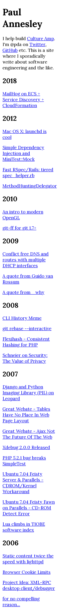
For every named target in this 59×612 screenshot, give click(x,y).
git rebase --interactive (27, 328)
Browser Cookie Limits (27, 572)
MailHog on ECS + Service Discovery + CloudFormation (23, 99)
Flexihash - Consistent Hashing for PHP (26, 342)
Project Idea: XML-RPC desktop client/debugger (29, 585)
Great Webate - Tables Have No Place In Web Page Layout (26, 415)
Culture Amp (40, 38)
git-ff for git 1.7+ (19, 228)
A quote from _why (23, 292)
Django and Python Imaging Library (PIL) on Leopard (28, 392)
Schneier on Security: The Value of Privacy (25, 358)
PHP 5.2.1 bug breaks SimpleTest (24, 461)
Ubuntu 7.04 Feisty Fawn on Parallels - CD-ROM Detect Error (29, 508)
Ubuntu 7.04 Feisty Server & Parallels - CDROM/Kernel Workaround (23, 482)
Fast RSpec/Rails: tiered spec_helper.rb (28, 172)
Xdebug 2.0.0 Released (26, 447)
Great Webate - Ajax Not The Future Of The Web (29, 434)
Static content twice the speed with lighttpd (28, 559)
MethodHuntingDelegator (30, 186)
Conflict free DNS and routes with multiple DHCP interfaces (26, 259)
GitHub (10, 50)
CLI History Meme (22, 318)
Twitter (37, 44)
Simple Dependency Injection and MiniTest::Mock (23, 153)
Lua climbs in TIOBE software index (24, 527)
